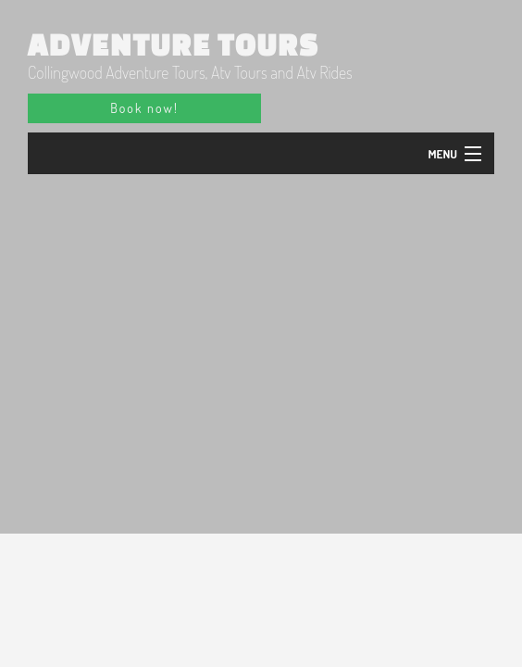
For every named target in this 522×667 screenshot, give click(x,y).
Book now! (144, 108)
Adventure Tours (173, 44)
